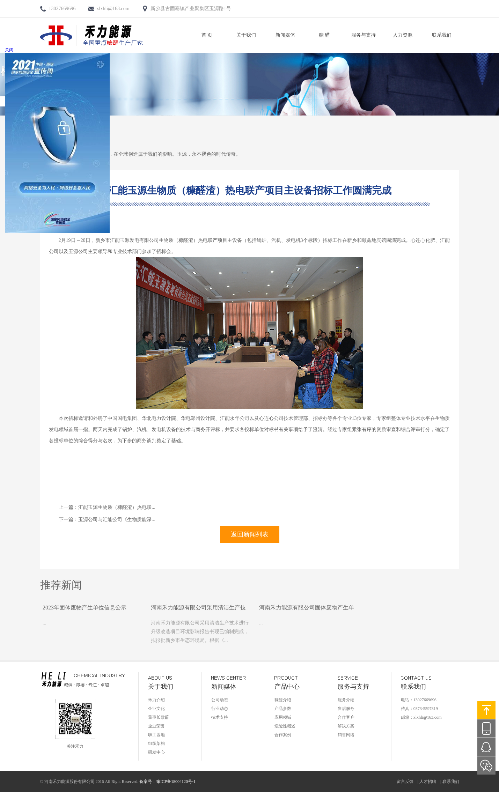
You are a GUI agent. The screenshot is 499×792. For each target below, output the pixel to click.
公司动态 (219, 699)
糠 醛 (324, 35)
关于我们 (246, 35)
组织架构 (156, 743)
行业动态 (219, 708)
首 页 (207, 35)
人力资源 (402, 35)
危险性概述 (284, 726)
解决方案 (346, 726)
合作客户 (346, 717)
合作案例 (282, 734)
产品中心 (287, 686)
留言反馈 (405, 781)
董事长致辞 (158, 717)
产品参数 (282, 708)
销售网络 (346, 734)
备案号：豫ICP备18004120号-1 (167, 781)
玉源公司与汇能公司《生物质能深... (116, 519)
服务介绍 (346, 699)
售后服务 (346, 708)
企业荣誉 (156, 726)
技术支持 (219, 717)
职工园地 (156, 734)
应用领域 (282, 717)
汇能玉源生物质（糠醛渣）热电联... (116, 507)
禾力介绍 (156, 699)
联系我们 (442, 35)
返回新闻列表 (250, 534)
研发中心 (156, 752)
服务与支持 (363, 35)
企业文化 (156, 708)
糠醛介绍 (282, 699)
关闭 (9, 49)
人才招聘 (427, 781)
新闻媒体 (285, 35)
